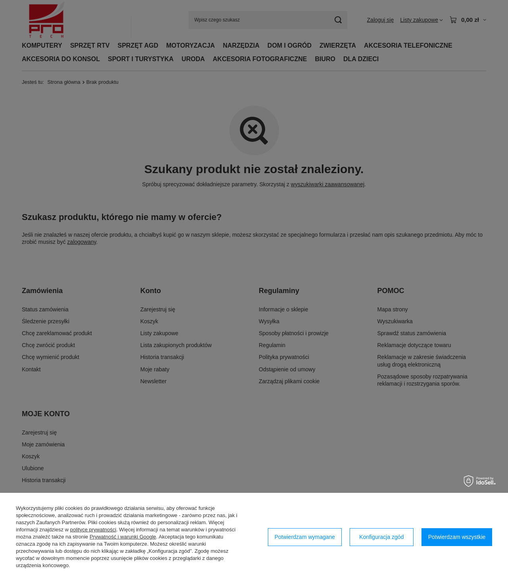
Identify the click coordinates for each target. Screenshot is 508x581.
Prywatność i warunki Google (123, 537)
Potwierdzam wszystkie (457, 537)
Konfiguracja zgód (381, 537)
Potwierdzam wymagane (305, 537)
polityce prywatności (93, 530)
